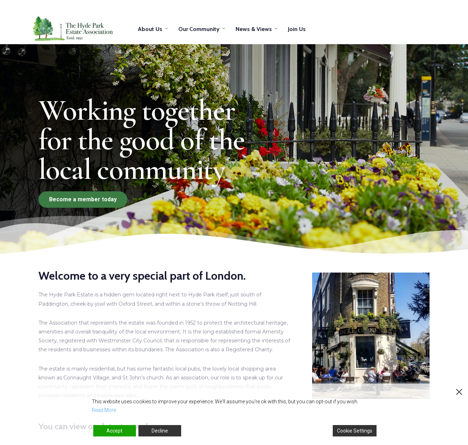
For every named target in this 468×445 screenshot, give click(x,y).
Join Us (297, 29)
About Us (150, 29)
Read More (104, 410)
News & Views (254, 29)
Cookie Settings (354, 431)
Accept (114, 431)
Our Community (199, 29)
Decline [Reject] (160, 431)
